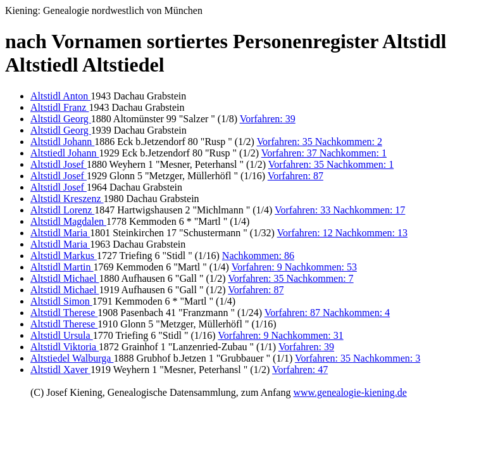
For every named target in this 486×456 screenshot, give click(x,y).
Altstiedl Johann (64, 153)
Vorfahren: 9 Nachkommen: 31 (280, 335)
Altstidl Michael (64, 278)
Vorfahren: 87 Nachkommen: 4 (327, 312)
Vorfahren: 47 (300, 369)
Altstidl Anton (60, 96)
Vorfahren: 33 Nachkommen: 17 (340, 210)
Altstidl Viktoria (64, 346)
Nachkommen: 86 (258, 255)
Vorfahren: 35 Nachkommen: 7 (290, 278)
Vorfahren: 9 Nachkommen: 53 (294, 267)
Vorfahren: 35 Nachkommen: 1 (331, 164)
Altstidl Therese (63, 312)
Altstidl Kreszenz (67, 198)
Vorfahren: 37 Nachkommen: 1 (324, 153)
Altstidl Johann (62, 141)
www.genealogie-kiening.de (349, 392)
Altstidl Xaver (60, 369)
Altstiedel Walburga (71, 358)
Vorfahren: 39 (268, 118)
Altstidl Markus (63, 255)
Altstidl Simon (61, 301)
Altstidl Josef (58, 164)
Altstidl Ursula (61, 335)
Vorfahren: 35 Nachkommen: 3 (357, 358)
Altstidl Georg (60, 118)
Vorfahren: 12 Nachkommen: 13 (342, 232)
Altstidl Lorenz (62, 210)
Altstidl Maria (60, 232)
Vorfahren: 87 (295, 175)
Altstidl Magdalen (68, 221)
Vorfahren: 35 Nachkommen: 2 (319, 141)
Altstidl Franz (59, 107)
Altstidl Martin (62, 267)
